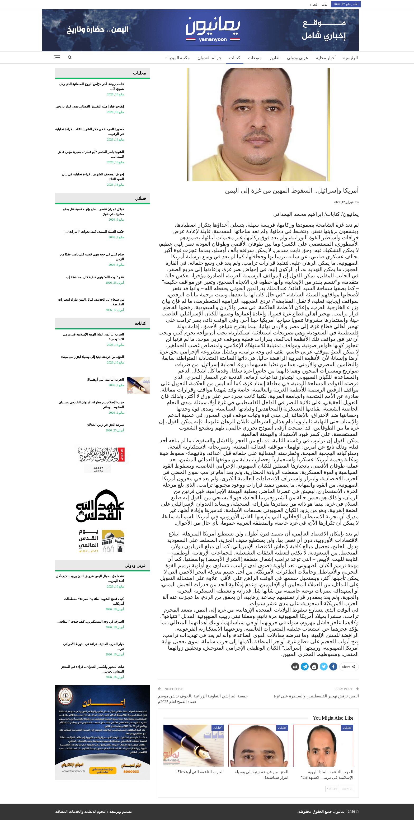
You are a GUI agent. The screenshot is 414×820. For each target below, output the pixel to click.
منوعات (255, 57)
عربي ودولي (297, 57)
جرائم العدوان (209, 57)
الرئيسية (350, 57)
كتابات (234, 57)
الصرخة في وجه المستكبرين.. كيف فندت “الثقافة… (90, 621)
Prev (346, 788)
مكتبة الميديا (179, 57)
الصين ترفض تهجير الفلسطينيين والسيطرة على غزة (316, 696)
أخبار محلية (326, 57)
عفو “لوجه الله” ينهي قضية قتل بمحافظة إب (95, 277)
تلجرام (314, 4)
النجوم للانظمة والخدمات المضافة (80, 812)
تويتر (324, 4)
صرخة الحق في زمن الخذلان (105, 425)
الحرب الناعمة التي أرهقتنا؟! (105, 379)
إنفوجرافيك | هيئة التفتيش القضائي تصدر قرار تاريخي (89, 106)
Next (332, 788)
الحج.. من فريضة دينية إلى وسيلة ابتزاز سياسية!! (92, 357)
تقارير (274, 57)
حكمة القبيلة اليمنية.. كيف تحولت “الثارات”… (94, 232)
